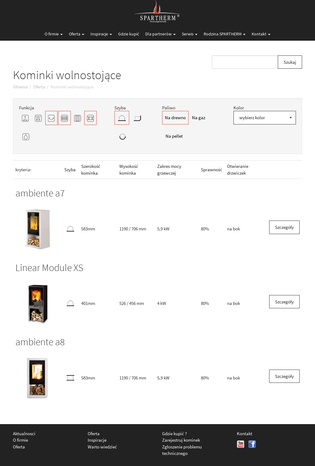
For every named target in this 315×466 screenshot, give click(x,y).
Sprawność (211, 169)
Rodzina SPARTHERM (224, 34)
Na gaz (198, 117)
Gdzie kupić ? (174, 433)
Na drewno (175, 117)
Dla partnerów (160, 34)
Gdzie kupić (128, 34)
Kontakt (261, 34)
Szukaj (290, 62)
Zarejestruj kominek (181, 440)
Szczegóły (284, 227)
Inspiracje (101, 34)
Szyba (70, 169)
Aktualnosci (24, 433)
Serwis (189, 34)
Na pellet (174, 136)
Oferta (76, 34)
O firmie (54, 34)
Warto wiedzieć (102, 447)
